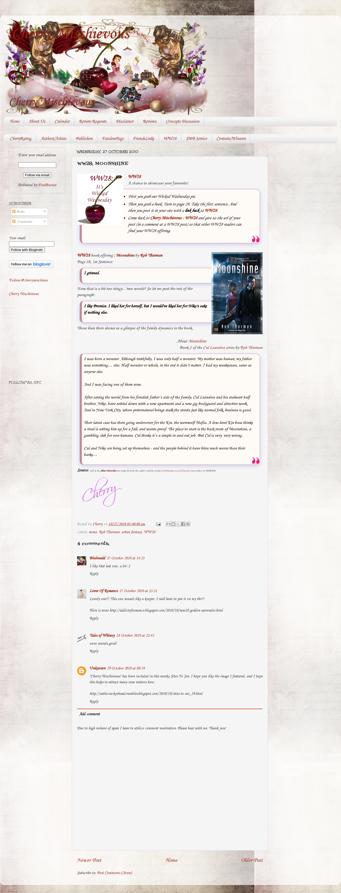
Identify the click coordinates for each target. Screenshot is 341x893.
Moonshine (125, 255)
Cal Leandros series (218, 347)
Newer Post (89, 860)
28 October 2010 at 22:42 (135, 635)
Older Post (252, 860)
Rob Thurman (151, 255)
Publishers (84, 138)
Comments (22, 221)
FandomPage (113, 138)
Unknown (97, 668)
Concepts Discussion (182, 121)
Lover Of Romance (103, 591)
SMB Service (196, 138)
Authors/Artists (53, 138)
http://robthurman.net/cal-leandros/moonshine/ (179, 470)
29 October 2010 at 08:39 (126, 668)
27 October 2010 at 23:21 (138, 591)
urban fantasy (132, 532)
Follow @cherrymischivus (28, 280)
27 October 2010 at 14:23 (125, 558)
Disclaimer (124, 121)
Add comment (89, 714)
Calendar (62, 121)
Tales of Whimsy (102, 635)
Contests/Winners (231, 138)
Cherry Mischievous (70, 34)
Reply (93, 574)
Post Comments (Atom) (114, 873)
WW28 (170, 138)
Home (14, 121)
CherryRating (20, 138)
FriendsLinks (143, 138)
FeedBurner (47, 185)
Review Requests (92, 121)
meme (93, 532)
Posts (18, 211)
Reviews (149, 121)
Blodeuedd (97, 558)
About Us (37, 121)
